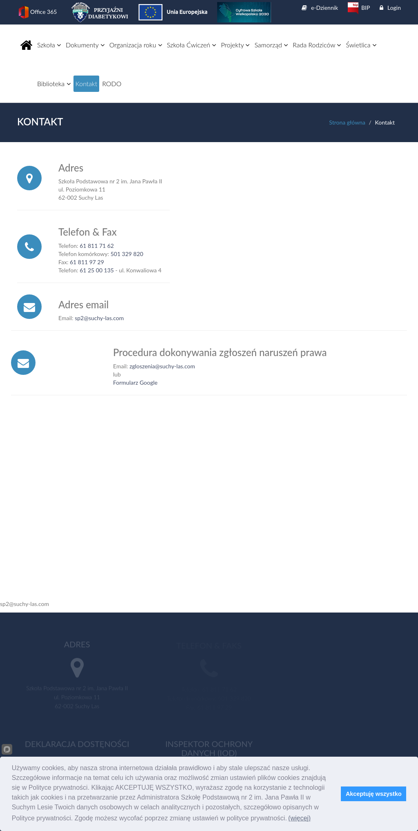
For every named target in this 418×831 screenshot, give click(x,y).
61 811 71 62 (97, 245)
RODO (111, 83)
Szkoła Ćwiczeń (191, 45)
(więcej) (299, 818)
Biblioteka (54, 83)
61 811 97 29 (87, 261)
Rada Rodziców (317, 45)
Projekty (235, 45)
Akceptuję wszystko (374, 794)
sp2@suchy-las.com (99, 317)
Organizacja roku (135, 45)
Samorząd (271, 45)
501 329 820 (127, 253)
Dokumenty (85, 45)
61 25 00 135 (97, 270)
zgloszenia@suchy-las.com (162, 366)
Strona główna (347, 122)
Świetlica (361, 45)
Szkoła (49, 45)
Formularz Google (135, 382)
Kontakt (86, 83)
